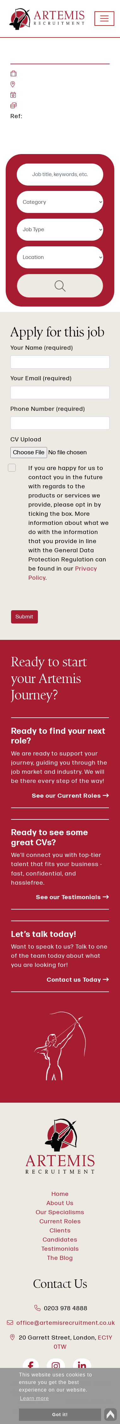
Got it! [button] (60, 1414)
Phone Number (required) (47, 409)
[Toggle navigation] (104, 18)
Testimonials (60, 1249)
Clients (60, 1230)
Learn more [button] (34, 1398)
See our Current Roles (70, 796)
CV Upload (25, 439)
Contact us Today (78, 980)
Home (60, 1194)
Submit (24, 616)
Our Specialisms (60, 1212)
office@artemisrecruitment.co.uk (65, 1323)
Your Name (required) (41, 348)
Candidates (60, 1239)
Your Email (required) (41, 378)
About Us (60, 1203)
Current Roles (60, 1221)
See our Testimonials (72, 897)
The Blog (60, 1258)
